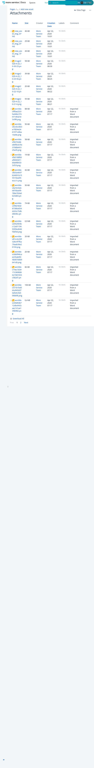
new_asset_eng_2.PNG (17, 44)
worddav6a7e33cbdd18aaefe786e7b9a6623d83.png (17, 192)
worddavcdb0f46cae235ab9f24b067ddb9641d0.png (17, 257)
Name (15, 23)
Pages (12, 9)
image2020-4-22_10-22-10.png (17, 90)
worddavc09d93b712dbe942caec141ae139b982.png (17, 307)
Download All (18, 318)
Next (26, 322)
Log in (88, 2)
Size (26, 23)
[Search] (63, 3)
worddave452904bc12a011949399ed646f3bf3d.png (17, 226)
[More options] (90, 10)
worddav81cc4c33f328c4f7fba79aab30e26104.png (17, 241)
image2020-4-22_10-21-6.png (17, 101)
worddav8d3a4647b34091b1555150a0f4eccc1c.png (17, 175)
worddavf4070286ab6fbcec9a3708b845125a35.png (17, 144)
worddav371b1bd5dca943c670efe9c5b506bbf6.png (17, 290)
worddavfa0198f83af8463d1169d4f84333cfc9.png (17, 160)
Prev (12, 322)
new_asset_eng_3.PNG (17, 34)
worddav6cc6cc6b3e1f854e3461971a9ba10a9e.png (17, 129)
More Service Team (39, 34)
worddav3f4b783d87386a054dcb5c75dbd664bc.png (17, 210)
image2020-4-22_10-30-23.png (17, 65)
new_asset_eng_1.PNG (17, 54)
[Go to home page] (14, 2)
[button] (4, 760)
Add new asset (27, 9)
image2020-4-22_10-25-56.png (17, 77)
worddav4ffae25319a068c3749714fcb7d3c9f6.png (17, 114)
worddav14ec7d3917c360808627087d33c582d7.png (17, 274)
